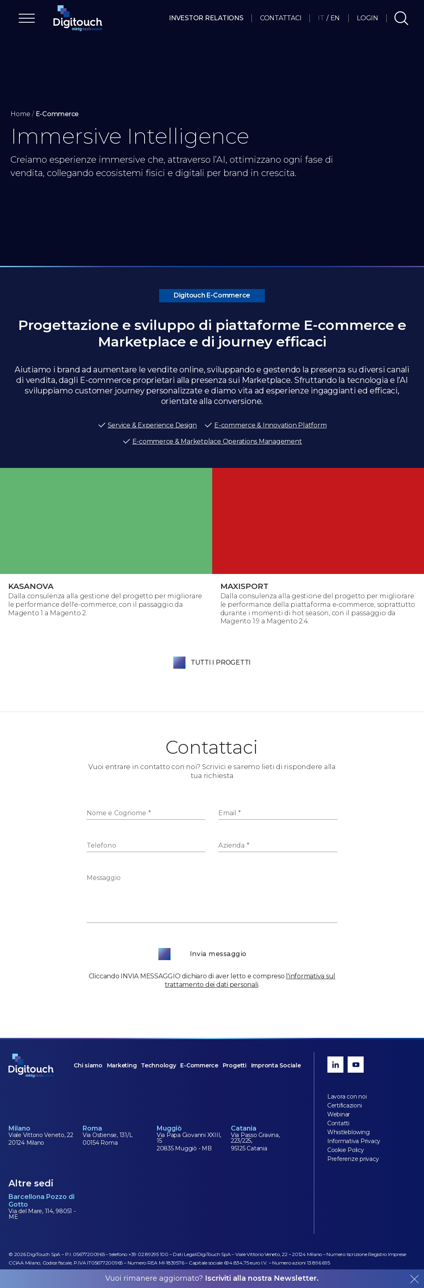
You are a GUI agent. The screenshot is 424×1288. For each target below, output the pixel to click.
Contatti (338, 1123)
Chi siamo (88, 1065)
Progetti (235, 1065)
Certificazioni (344, 1105)
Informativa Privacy (353, 1141)
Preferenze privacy (353, 1159)
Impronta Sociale (276, 1065)
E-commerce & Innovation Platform (265, 425)
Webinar (338, 1114)
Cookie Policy (345, 1150)
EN (335, 18)
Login (367, 18)
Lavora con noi (347, 1096)
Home (20, 114)
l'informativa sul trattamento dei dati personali (250, 980)
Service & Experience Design (147, 425)
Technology (158, 1065)
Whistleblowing (348, 1132)
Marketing (122, 1065)
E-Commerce (199, 1065)
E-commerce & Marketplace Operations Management (212, 441)
